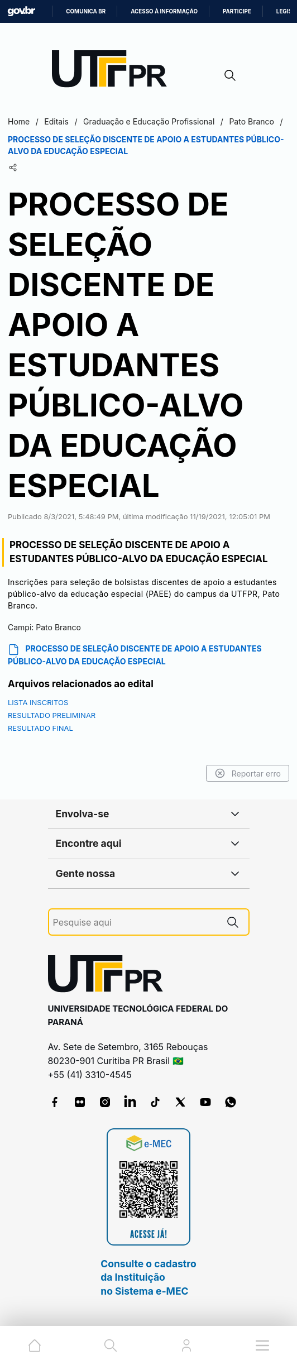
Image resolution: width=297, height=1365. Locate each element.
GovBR (21, 11)
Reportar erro (247, 773)
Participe (237, 11)
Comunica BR (86, 11)
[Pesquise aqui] (135, 922)
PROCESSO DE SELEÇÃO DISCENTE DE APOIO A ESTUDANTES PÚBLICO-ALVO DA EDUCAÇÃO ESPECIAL (135, 655)
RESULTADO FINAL (40, 728)
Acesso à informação (164, 11)
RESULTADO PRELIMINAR (51, 715)
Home (19, 121)
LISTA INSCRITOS (38, 702)
